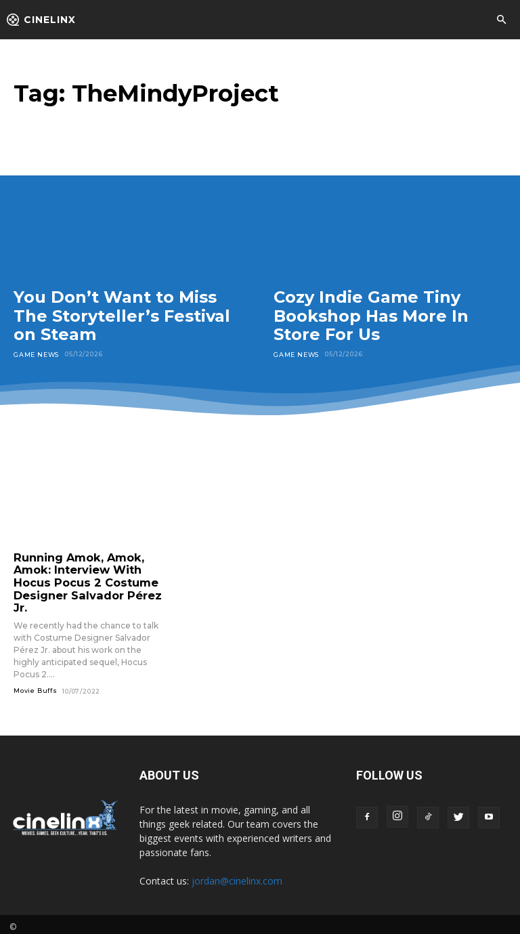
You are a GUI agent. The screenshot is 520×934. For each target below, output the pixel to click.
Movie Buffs (36, 685)
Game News (36, 354)
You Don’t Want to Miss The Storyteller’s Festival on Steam (122, 315)
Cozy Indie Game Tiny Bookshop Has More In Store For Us (371, 315)
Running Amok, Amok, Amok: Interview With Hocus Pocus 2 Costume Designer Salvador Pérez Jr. (81, 580)
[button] (501, 20)
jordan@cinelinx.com (237, 875)
